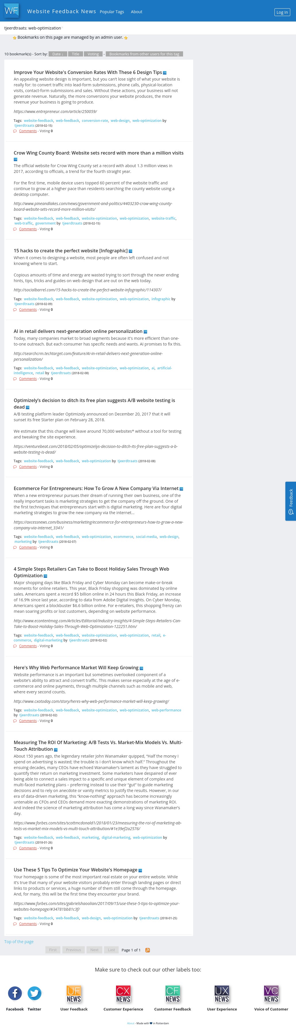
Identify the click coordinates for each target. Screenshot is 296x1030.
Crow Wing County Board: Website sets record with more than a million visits (99, 153)
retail (40, 372)
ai (152, 368)
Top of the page (19, 941)
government (45, 223)
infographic (160, 298)
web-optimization (147, 120)
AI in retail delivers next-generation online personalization (78, 331)
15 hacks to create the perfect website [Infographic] (71, 250)
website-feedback (38, 120)
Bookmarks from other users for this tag (144, 53)
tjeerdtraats (24, 125)
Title (75, 53)
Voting (93, 53)
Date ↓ (57, 53)
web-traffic (24, 223)
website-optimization (99, 218)
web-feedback (67, 120)
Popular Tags (112, 11)
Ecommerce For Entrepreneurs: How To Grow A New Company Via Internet (96, 488)
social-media (146, 536)
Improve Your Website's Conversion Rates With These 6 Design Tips (88, 72)
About (136, 11)
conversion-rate (95, 120)
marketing (23, 541)
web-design (120, 120)
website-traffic (163, 218)
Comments (28, 130)
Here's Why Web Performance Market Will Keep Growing (76, 667)
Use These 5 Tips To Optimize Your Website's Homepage (75, 870)
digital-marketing (48, 640)
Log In (282, 12)
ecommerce (123, 536)
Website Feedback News (61, 11)
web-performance (166, 710)
